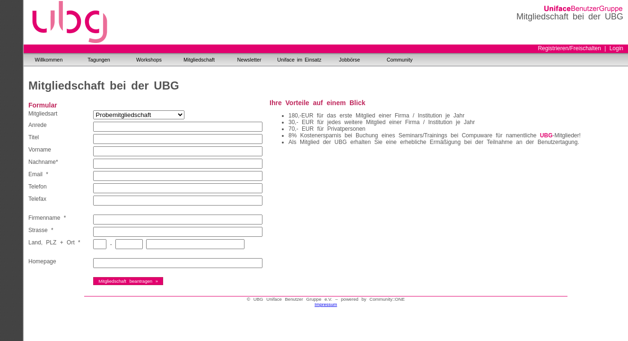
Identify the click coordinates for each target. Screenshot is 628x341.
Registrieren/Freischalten (569, 48)
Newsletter (249, 60)
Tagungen (98, 60)
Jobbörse (349, 60)
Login (616, 48)
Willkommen (49, 60)
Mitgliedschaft (199, 60)
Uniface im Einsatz (299, 60)
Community (400, 60)
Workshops (149, 60)
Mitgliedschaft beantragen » (128, 281)
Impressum (325, 304)
